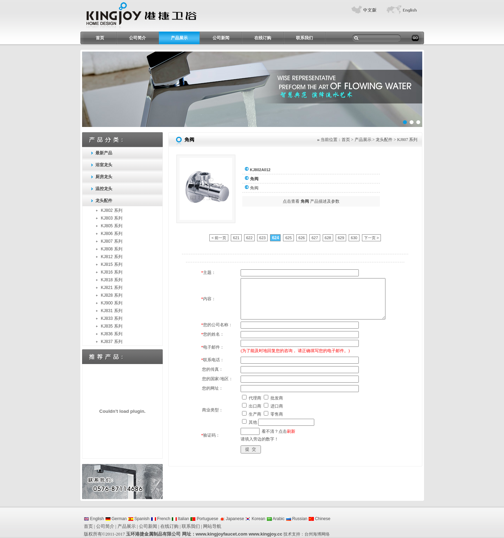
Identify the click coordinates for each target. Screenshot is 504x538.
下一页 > (371, 238)
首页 (100, 37)
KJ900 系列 (111, 303)
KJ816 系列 (111, 272)
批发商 (276, 398)
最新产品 (103, 152)
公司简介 (137, 37)
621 (236, 238)
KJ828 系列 (111, 295)
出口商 (255, 406)
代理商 (255, 398)
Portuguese (204, 518)
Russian (297, 518)
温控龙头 (103, 188)
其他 (253, 422)
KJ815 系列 (111, 264)
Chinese (319, 518)
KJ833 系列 (111, 318)
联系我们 (304, 37)
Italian (180, 518)
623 (262, 238)
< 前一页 (218, 238)
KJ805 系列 (111, 225)
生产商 (255, 414)
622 (249, 238)
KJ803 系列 (111, 218)
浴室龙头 (103, 164)
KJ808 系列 (111, 249)
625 (288, 238)
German (116, 518)
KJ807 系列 (111, 241)
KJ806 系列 (111, 233)
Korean (255, 518)
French (160, 518)
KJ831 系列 (111, 310)
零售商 (276, 414)
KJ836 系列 (111, 333)
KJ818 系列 (111, 279)
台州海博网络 (317, 534)
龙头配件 (103, 200)
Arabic (276, 518)
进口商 (276, 406)
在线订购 (262, 37)
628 (328, 238)
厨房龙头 (103, 176)
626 (301, 238)
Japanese (231, 518)
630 (354, 238)
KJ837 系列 (111, 341)
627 (314, 238)
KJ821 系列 (111, 287)
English (94, 518)
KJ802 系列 (111, 210)
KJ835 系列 (111, 326)
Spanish (139, 518)
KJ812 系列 (111, 256)
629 (341, 238)
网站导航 (212, 526)
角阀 (254, 188)
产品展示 (179, 37)
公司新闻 (221, 37)
